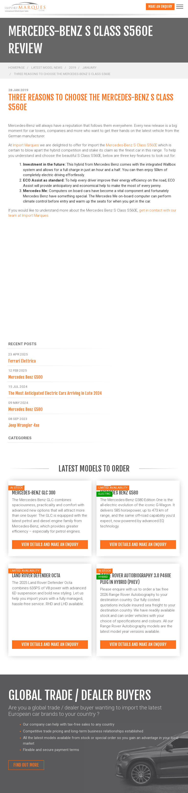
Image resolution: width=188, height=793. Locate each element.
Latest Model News (46, 67)
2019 (72, 67)
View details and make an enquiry (50, 544)
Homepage (16, 67)
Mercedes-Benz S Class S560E (131, 145)
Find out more (26, 765)
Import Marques (26, 145)
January (89, 67)
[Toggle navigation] (179, 6)
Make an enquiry (160, 6)
